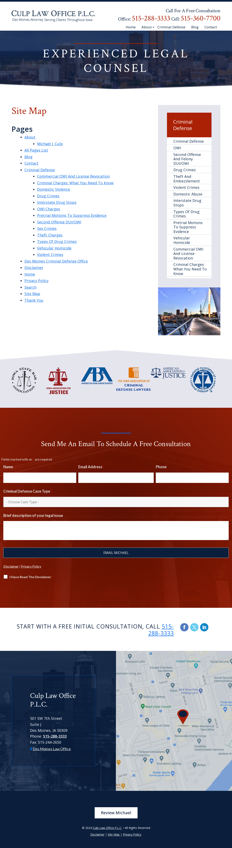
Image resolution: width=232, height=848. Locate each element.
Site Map (32, 293)
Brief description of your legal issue (33, 515)
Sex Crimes (47, 228)
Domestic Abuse (187, 194)
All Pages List (36, 150)
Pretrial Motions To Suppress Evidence (71, 215)
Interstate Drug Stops (56, 202)
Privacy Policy (36, 280)
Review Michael (116, 812)
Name (8, 466)
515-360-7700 (200, 18)
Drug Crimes (48, 195)
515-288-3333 (151, 18)
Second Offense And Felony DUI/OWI (187, 159)
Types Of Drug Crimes (57, 241)
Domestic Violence (53, 189)
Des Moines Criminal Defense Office (56, 261)
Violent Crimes (50, 254)
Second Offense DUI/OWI (59, 222)
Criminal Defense (171, 27)
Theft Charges (50, 235)
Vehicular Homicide (54, 248)
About (146, 27)
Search (30, 287)
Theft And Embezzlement (186, 178)
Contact (210, 27)
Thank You (33, 300)
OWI (177, 147)
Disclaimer (33, 267)
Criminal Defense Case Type (27, 491)
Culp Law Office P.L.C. (107, 828)
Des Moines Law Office (52, 749)
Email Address (91, 466)
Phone (161, 466)
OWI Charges (48, 208)
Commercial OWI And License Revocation (73, 176)
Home (131, 27)
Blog (195, 27)
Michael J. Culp (50, 143)
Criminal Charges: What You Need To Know (75, 182)
